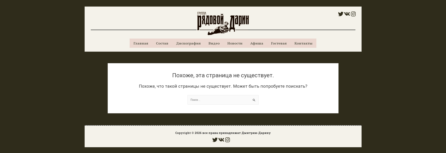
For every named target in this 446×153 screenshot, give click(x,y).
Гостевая (279, 43)
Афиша (256, 43)
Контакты (303, 43)
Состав (162, 43)
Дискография (188, 43)
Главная (140, 43)
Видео (214, 43)
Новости (235, 43)
